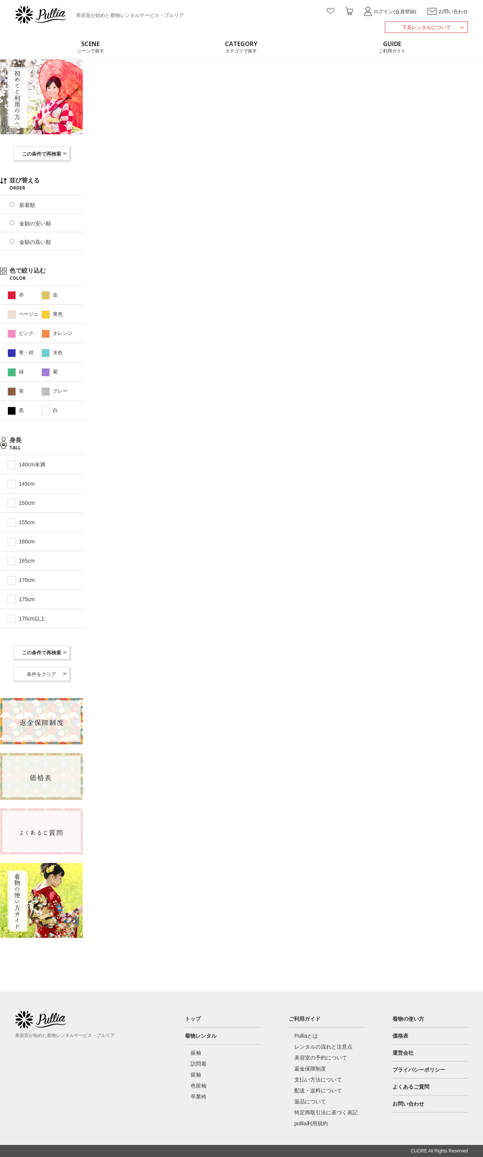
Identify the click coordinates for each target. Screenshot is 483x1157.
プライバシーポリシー (418, 1070)
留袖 (196, 1075)
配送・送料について (318, 1091)
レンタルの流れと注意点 (323, 1047)
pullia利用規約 (311, 1123)
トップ (193, 1019)
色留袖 (198, 1086)
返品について (310, 1101)
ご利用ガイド (304, 1019)
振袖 (196, 1053)
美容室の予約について (320, 1058)
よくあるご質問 (410, 1087)
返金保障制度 (310, 1069)
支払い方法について (318, 1080)
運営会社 (403, 1053)
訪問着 (198, 1064)
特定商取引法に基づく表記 (326, 1112)
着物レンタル (201, 1036)
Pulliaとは (306, 1036)
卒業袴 (198, 1097)
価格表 (400, 1036)
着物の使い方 (408, 1019)
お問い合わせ (408, 1104)
